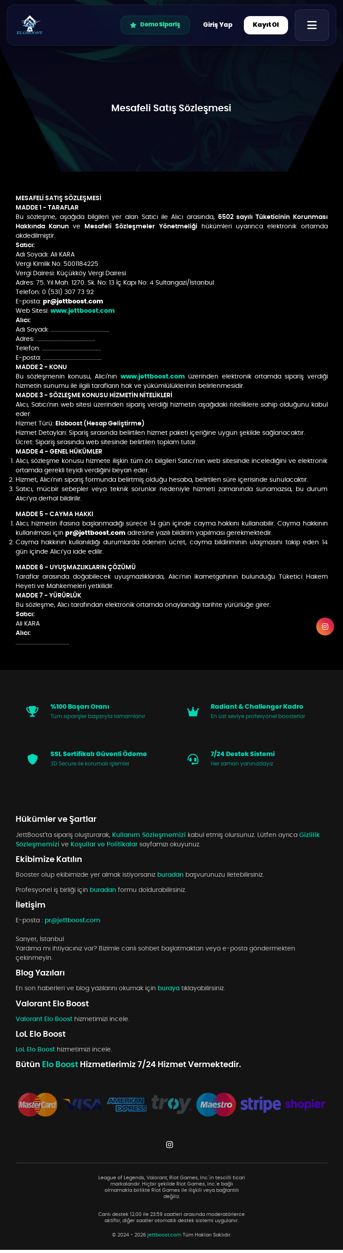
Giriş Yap (218, 25)
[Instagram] (325, 626)
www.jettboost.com (82, 311)
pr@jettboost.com (73, 302)
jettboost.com (164, 1238)
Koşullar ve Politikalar (104, 848)
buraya (169, 991)
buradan (170, 878)
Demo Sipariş (155, 25)
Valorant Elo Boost (45, 1022)
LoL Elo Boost (36, 1053)
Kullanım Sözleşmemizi (149, 838)
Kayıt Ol (266, 25)
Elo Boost (61, 1068)
